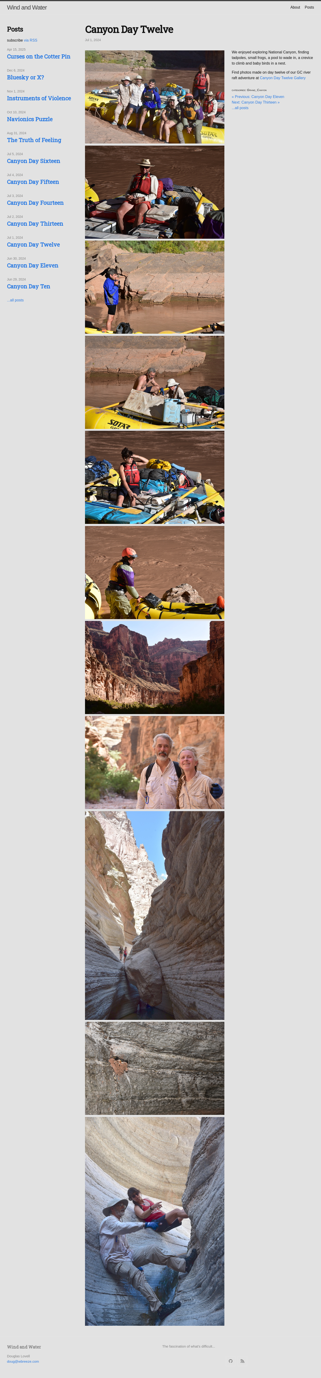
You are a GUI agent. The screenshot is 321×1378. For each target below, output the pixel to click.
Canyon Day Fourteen (35, 202)
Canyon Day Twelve (33, 244)
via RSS (30, 40)
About (295, 7)
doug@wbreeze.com (23, 1361)
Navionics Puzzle (29, 119)
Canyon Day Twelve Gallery (283, 78)
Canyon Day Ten (28, 286)
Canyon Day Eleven (32, 265)
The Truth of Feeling (34, 140)
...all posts (15, 300)
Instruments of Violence (39, 98)
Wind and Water (27, 7)
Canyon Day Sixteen (33, 161)
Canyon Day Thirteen (35, 223)
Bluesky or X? (25, 77)
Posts (309, 7)
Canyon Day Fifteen (33, 182)
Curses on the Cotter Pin (38, 56)
